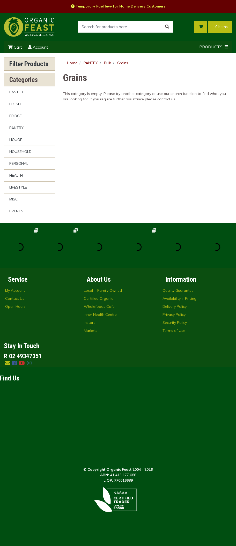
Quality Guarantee (178, 290)
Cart (15, 47)
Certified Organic (98, 298)
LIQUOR (16, 139)
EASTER (16, 92)
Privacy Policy (174, 314)
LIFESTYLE (18, 187)
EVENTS (16, 211)
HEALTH (16, 175)
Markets (90, 330)
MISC (13, 199)
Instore (89, 322)
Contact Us (14, 298)
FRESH (15, 104)
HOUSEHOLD (20, 151)
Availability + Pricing (179, 298)
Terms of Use (174, 330)
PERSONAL (18, 163)
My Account (15, 290)
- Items (220, 26)
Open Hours (15, 306)
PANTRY (16, 127)
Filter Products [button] (28, 64)
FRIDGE (15, 116)
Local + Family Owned (103, 290)
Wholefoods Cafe (99, 306)
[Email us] (7, 363)
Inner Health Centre (100, 314)
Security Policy (175, 322)
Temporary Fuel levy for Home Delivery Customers (118, 6)
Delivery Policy (175, 306)
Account (38, 47)
